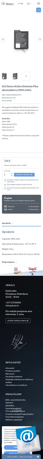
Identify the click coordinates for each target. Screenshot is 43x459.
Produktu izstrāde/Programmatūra (19, 414)
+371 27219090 (13, 302)
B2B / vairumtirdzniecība (15, 400)
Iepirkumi (9, 402)
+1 (26, 76)
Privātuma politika (13, 371)
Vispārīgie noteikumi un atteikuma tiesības (19, 381)
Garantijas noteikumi (14, 376)
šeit (10, 442)
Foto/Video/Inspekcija (15, 417)
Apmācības (10, 405)
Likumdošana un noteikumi (16, 385)
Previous (3, 39)
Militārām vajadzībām (14, 419)
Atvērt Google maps (17, 321)
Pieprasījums (8, 262)
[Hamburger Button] (38, 4)
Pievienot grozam (23, 175)
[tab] (21, 238)
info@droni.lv (12, 305)
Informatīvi (10, 368)
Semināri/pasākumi (13, 408)
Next (40, 39)
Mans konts (10, 374)
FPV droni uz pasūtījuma (15, 411)
